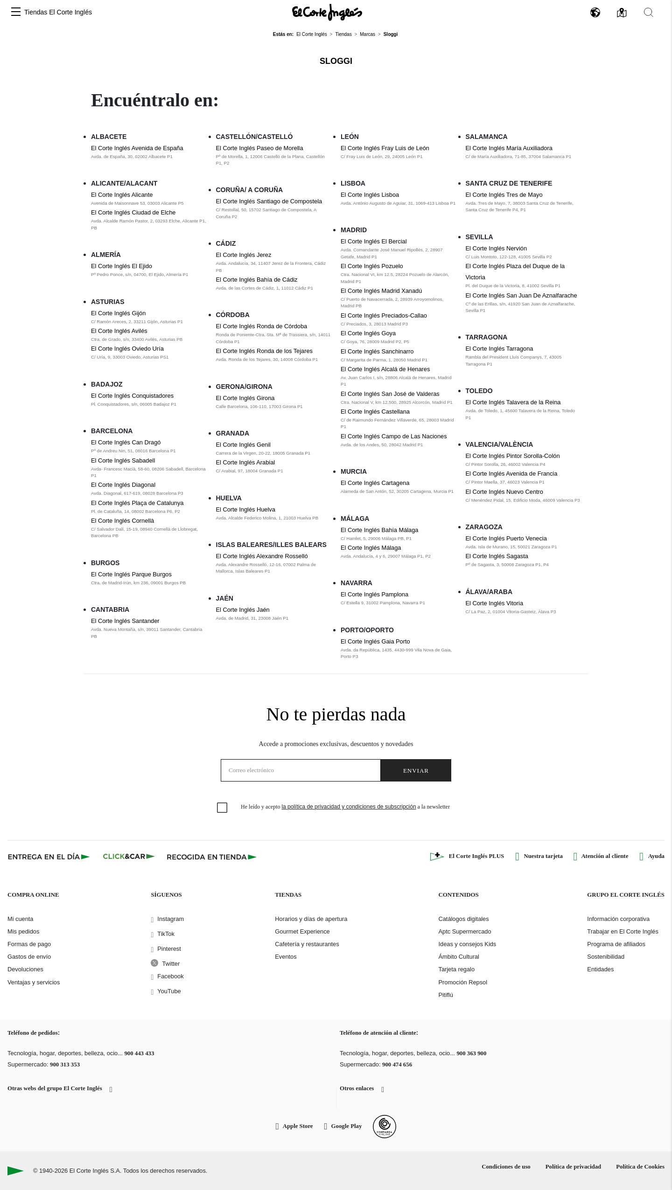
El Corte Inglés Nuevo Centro (504, 491)
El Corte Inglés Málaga (371, 547)
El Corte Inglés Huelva (245, 509)
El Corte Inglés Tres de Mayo (504, 194)
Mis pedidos (23, 931)
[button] (16, 12)
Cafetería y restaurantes (307, 944)
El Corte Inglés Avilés (119, 330)
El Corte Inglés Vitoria (495, 603)
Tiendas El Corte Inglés (58, 12)
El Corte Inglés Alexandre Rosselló (262, 556)
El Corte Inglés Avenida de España (137, 148)
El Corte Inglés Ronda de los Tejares (264, 350)
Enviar (416, 770)
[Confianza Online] (384, 1126)
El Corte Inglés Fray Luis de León (385, 148)
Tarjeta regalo (456, 969)
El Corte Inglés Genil (243, 444)
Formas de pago (29, 944)
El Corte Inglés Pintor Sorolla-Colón (513, 455)
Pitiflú (445, 994)
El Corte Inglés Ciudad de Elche (133, 212)
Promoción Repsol (462, 982)
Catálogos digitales (463, 918)
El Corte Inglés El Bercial (374, 241)
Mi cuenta (20, 918)
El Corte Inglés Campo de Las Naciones (394, 436)
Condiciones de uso (506, 1166)
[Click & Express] (49, 856)
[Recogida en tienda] (212, 856)
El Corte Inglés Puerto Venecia (506, 538)
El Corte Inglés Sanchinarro (377, 351)
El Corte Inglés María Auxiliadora (509, 148)
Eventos (285, 956)
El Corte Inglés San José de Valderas (390, 393)
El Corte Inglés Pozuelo (372, 266)
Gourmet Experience (302, 931)
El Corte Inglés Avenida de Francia (512, 473)
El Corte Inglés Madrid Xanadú (381, 290)
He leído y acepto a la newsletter (345, 806)
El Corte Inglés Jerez (244, 254)
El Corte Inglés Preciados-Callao (384, 315)
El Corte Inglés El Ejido (121, 266)
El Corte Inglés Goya (368, 333)
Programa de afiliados (616, 944)
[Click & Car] (129, 856)
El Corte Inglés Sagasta (497, 556)
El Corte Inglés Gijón (118, 313)
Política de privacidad (573, 1166)
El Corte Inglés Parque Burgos (131, 574)
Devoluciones (25, 969)
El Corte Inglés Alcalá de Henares (385, 369)
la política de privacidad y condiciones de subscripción (348, 806)
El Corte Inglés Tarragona (499, 348)
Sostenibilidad (605, 956)
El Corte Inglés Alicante (122, 194)
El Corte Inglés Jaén (243, 609)
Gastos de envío (29, 956)
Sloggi (336, 61)
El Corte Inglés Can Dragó (126, 442)
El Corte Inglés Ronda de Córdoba (262, 326)
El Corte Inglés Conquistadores (132, 395)
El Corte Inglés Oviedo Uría (127, 348)
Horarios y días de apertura (311, 918)
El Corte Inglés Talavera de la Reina (513, 402)
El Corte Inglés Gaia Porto (375, 641)
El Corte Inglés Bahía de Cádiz (257, 279)
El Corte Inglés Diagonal (123, 484)
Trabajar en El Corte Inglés (622, 931)
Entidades (600, 969)
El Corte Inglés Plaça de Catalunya (137, 502)
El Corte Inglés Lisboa (370, 194)
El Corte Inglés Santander (125, 620)
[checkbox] (222, 808)
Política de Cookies (640, 1166)
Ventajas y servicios (33, 982)
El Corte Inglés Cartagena (375, 482)
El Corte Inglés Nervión (496, 248)
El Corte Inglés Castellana (375, 411)
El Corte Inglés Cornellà (122, 520)
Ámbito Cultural (458, 956)
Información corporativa (618, 918)
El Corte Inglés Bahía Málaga (379, 529)
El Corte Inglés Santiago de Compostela (269, 201)
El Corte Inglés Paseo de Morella (259, 148)
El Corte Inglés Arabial (245, 462)
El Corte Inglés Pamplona (374, 594)
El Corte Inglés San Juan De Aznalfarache (521, 295)
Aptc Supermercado (464, 931)
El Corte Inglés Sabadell (123, 460)
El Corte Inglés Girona (245, 397)
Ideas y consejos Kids (467, 944)
